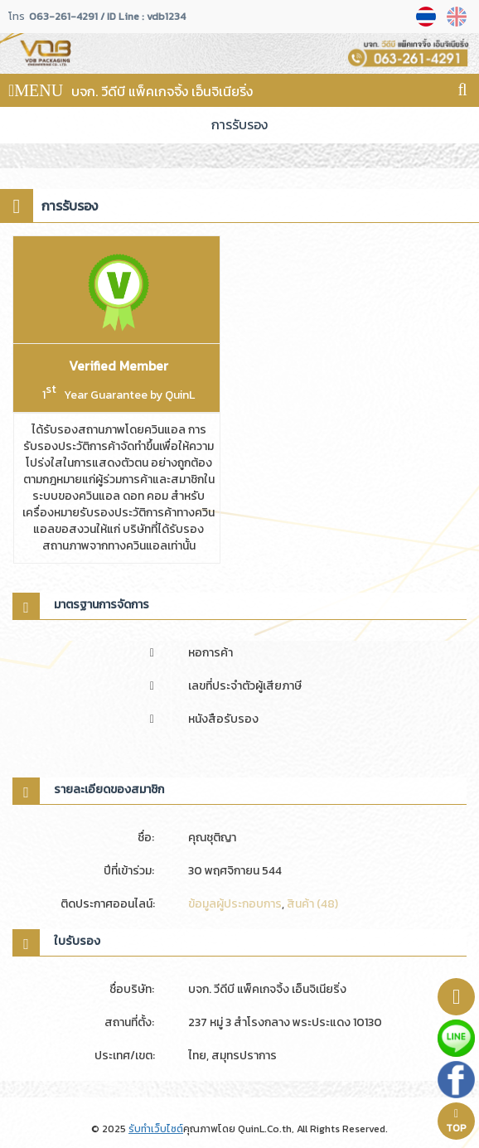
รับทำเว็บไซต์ (155, 1128)
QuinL (180, 395)
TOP (456, 1122)
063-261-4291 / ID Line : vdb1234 (107, 16)
